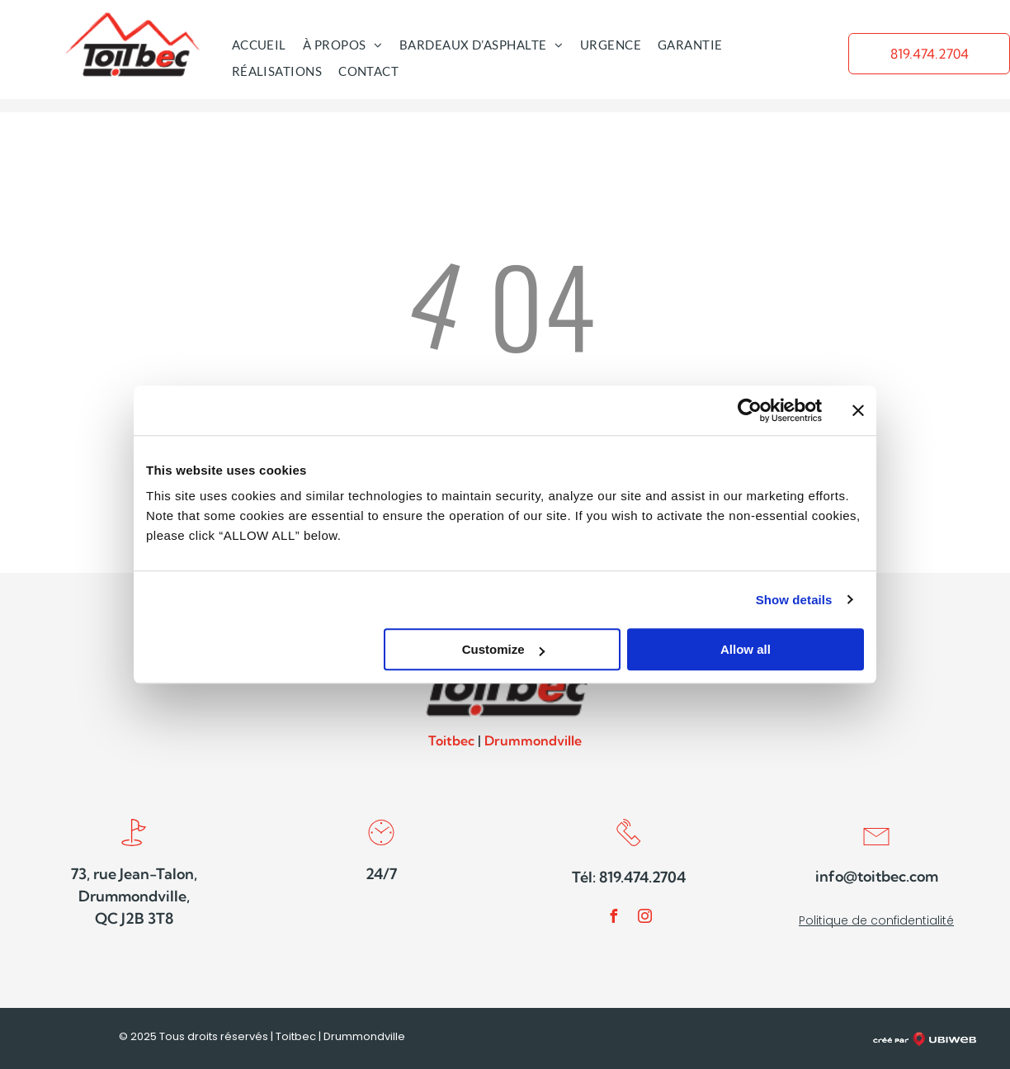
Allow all (745, 649)
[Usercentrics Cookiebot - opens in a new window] (749, 410)
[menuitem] (259, 45)
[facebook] (613, 918)
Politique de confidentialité (876, 920)
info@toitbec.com (876, 876)
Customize (503, 649)
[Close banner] (858, 410)
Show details (794, 600)
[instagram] (644, 918)
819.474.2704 (642, 877)
